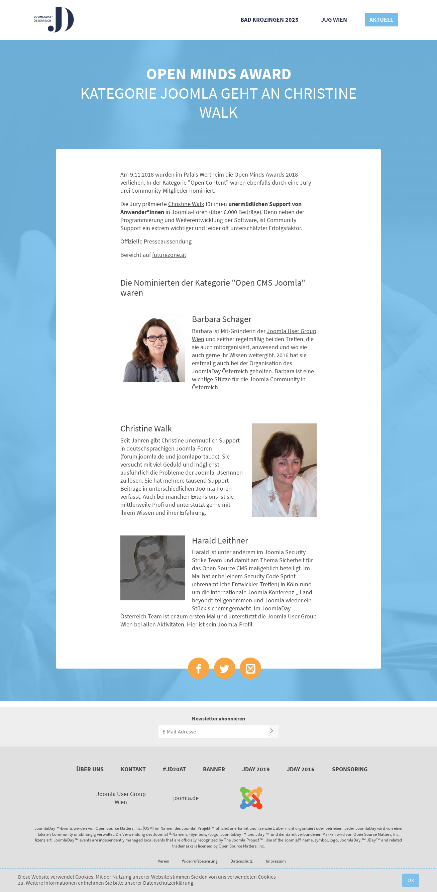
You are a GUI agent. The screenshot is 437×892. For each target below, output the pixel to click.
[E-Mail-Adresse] (213, 731)
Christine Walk (186, 204)
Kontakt (133, 769)
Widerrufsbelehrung (200, 861)
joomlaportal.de (197, 456)
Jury (305, 182)
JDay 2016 (301, 769)
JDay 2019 (256, 769)
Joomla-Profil (235, 624)
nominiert (201, 190)
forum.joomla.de (143, 456)
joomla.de (186, 798)
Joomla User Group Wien (121, 798)
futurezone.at (169, 255)
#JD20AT (174, 769)
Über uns (90, 769)
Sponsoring (349, 769)
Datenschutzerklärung (168, 882)
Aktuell (381, 19)
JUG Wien (334, 19)
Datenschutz (241, 861)
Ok (411, 880)
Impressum (276, 861)
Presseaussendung (168, 241)
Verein (163, 861)
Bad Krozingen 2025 (269, 19)
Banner (214, 769)
